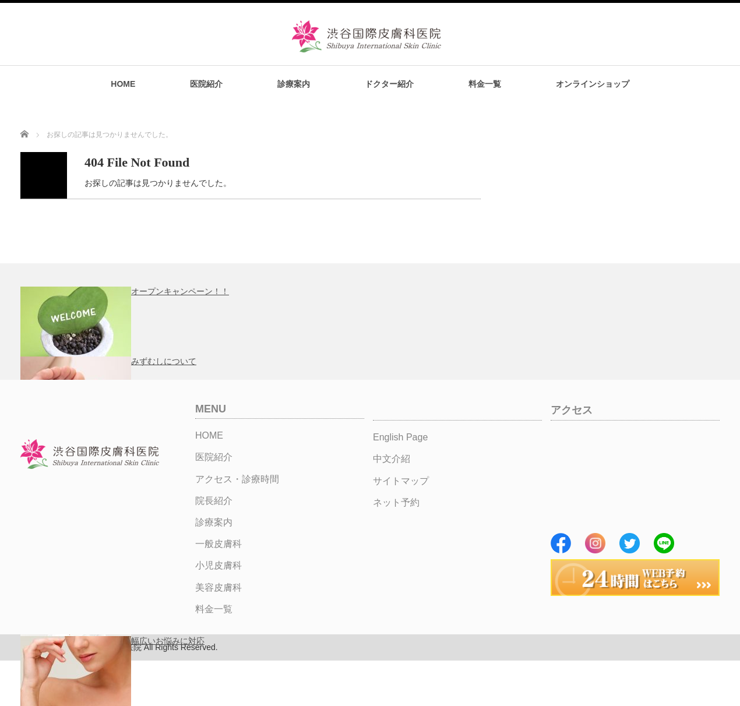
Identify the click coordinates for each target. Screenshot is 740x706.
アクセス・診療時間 (237, 479)
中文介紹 (391, 459)
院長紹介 (213, 501)
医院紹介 (206, 84)
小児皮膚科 (218, 565)
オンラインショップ (592, 84)
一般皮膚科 (218, 544)
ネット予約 (396, 502)
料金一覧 (484, 84)
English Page (400, 437)
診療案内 (293, 84)
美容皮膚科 (218, 587)
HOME (123, 84)
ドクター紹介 (389, 84)
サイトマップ (401, 481)
